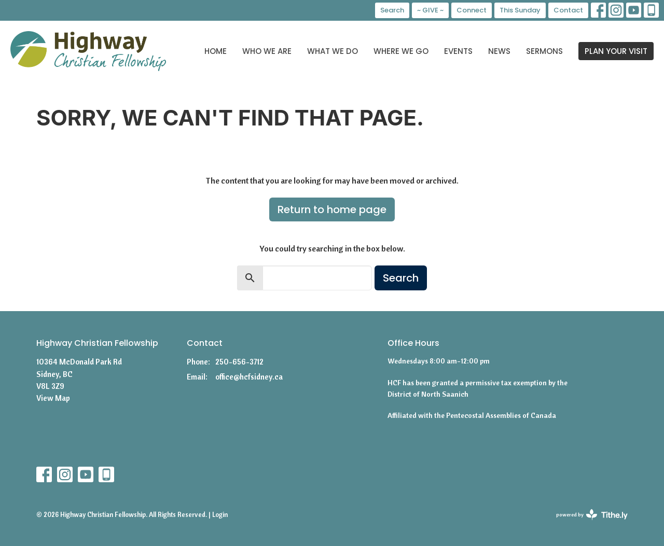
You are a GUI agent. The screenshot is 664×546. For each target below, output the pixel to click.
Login (220, 514)
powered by (592, 515)
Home (215, 51)
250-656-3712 (239, 362)
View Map (53, 398)
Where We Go (401, 51)
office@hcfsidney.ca (249, 377)
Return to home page (332, 209)
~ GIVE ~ (430, 10)
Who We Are (267, 51)
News (499, 51)
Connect (472, 10)
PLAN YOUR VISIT (616, 51)
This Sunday (520, 10)
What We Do (332, 51)
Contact (568, 10)
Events (458, 51)
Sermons (544, 51)
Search (392, 10)
